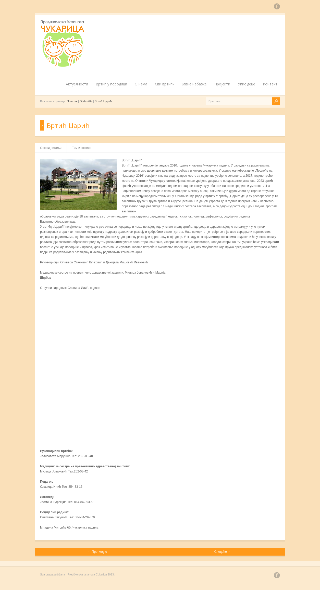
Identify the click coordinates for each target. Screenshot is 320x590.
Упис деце (246, 84)
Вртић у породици (111, 84)
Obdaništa (86, 101)
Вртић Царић (103, 101)
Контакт (270, 84)
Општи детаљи (50, 148)
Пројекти (222, 84)
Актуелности (77, 84)
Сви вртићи (165, 84)
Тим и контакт (82, 148)
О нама (141, 84)
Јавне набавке (194, 84)
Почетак (72, 101)
